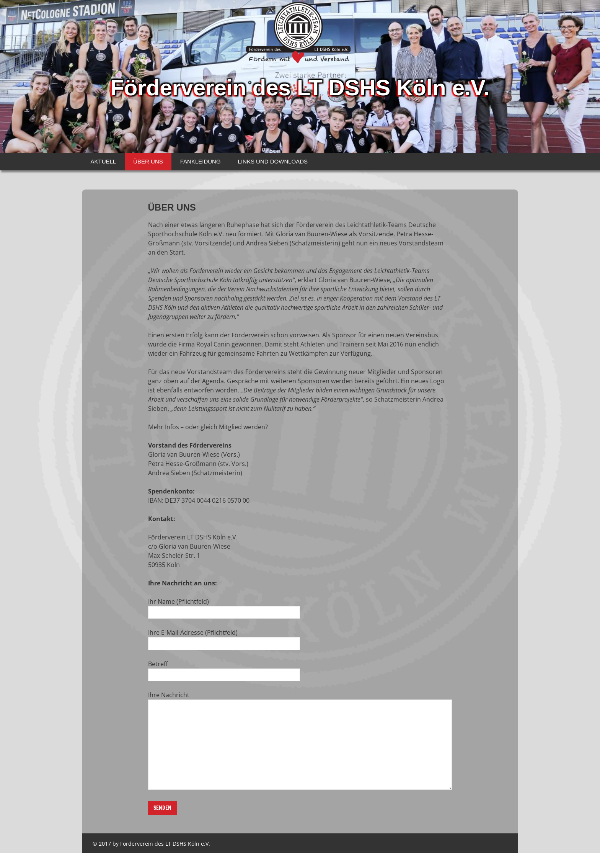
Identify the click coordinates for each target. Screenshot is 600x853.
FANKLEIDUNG (200, 161)
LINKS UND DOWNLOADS (273, 161)
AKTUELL (103, 161)
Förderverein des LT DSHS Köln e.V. (300, 86)
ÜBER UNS (148, 161)
